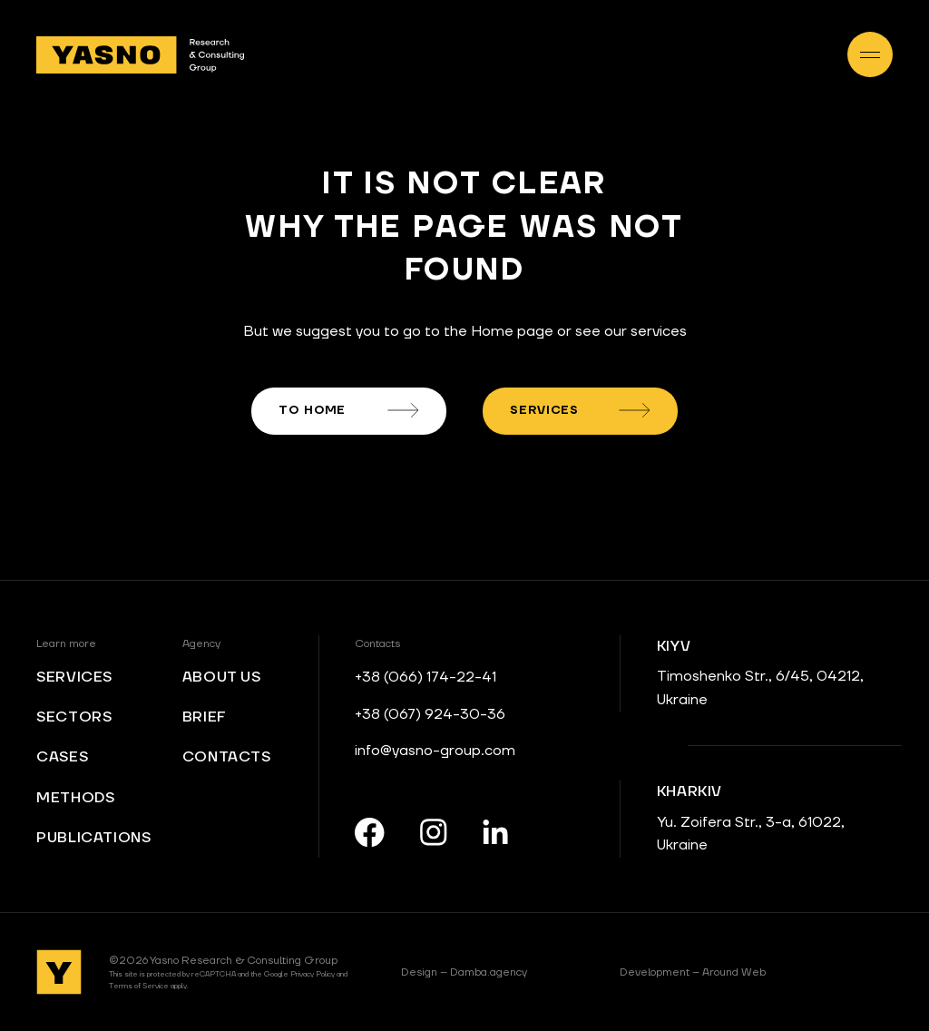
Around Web (693, 972)
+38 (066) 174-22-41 (425, 677)
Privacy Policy (312, 974)
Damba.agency (464, 972)
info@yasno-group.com (435, 750)
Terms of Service (139, 986)
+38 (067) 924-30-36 (430, 714)
